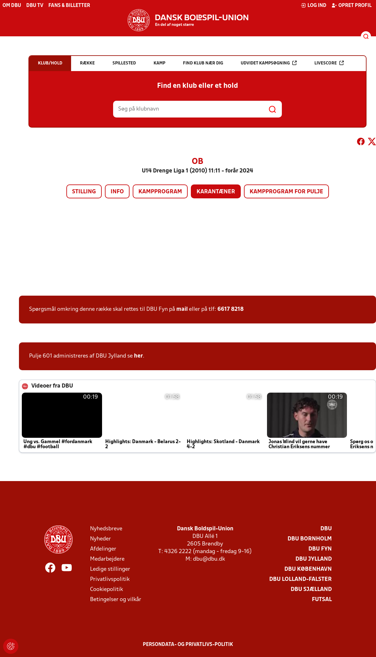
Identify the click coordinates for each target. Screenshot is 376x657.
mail (182, 309)
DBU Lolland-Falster (300, 579)
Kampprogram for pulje (286, 192)
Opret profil (351, 5)
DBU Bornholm (310, 539)
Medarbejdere (107, 559)
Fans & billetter (69, 5)
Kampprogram (160, 192)
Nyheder (100, 539)
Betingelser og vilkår (115, 599)
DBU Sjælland (311, 589)
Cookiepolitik (106, 589)
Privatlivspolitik (110, 579)
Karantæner (216, 192)
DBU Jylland (313, 559)
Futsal (322, 599)
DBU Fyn (320, 549)
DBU (326, 529)
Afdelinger (103, 549)
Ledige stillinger (110, 569)
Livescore (329, 63)
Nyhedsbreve (106, 529)
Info (117, 192)
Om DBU (12, 5)
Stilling (84, 192)
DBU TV (34, 5)
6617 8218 (230, 309)
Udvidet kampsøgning (269, 63)
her (138, 356)
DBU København (308, 569)
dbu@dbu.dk (209, 559)
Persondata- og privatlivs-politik (188, 644)
